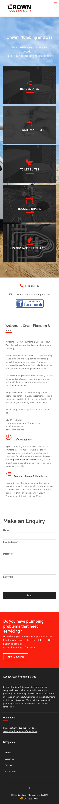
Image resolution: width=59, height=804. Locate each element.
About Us (9, 759)
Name (6, 530)
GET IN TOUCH (15, 657)
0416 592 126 (32, 286)
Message (8, 554)
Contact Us (10, 771)
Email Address (10, 542)
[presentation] (27, 585)
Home (8, 753)
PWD (36, 799)
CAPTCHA (8, 577)
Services (9, 765)
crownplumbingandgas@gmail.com (32, 294)
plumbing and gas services (26, 460)
